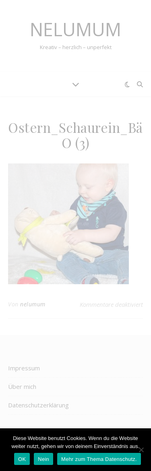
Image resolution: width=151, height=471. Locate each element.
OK (22, 459)
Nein (43, 459)
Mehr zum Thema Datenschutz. (99, 459)
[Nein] (141, 450)
